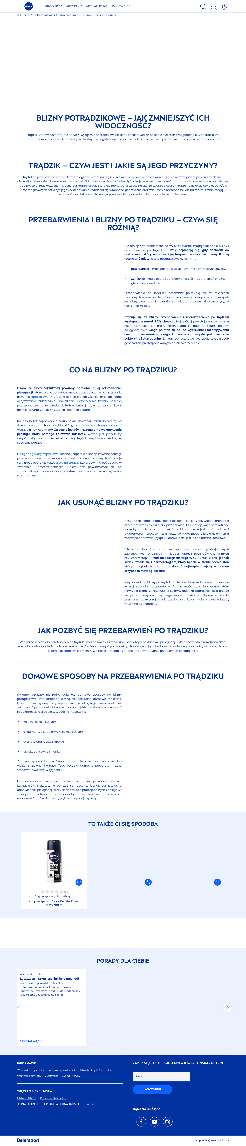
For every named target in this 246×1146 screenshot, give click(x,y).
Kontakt (89, 1104)
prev (18, 1007)
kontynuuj (153, 1089)
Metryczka (51, 1075)
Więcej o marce (34, 1091)
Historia (26, 1098)
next (227, 1007)
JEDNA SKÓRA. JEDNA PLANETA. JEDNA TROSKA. (48, 1104)
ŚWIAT (120, 6)
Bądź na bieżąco (146, 1109)
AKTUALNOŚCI (96, 6)
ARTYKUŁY (74, 6)
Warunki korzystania (30, 1070)
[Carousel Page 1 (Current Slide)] (121, 966)
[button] (79, 912)
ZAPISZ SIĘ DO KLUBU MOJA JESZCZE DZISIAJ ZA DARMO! (179, 1063)
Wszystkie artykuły (29, 1075)
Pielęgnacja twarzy (45, 15)
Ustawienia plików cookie (95, 1070)
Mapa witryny (71, 1075)
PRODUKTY (53, 6)
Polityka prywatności (61, 1070)
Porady (27, 15)
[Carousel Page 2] (124, 966)
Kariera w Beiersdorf (53, 1098)
